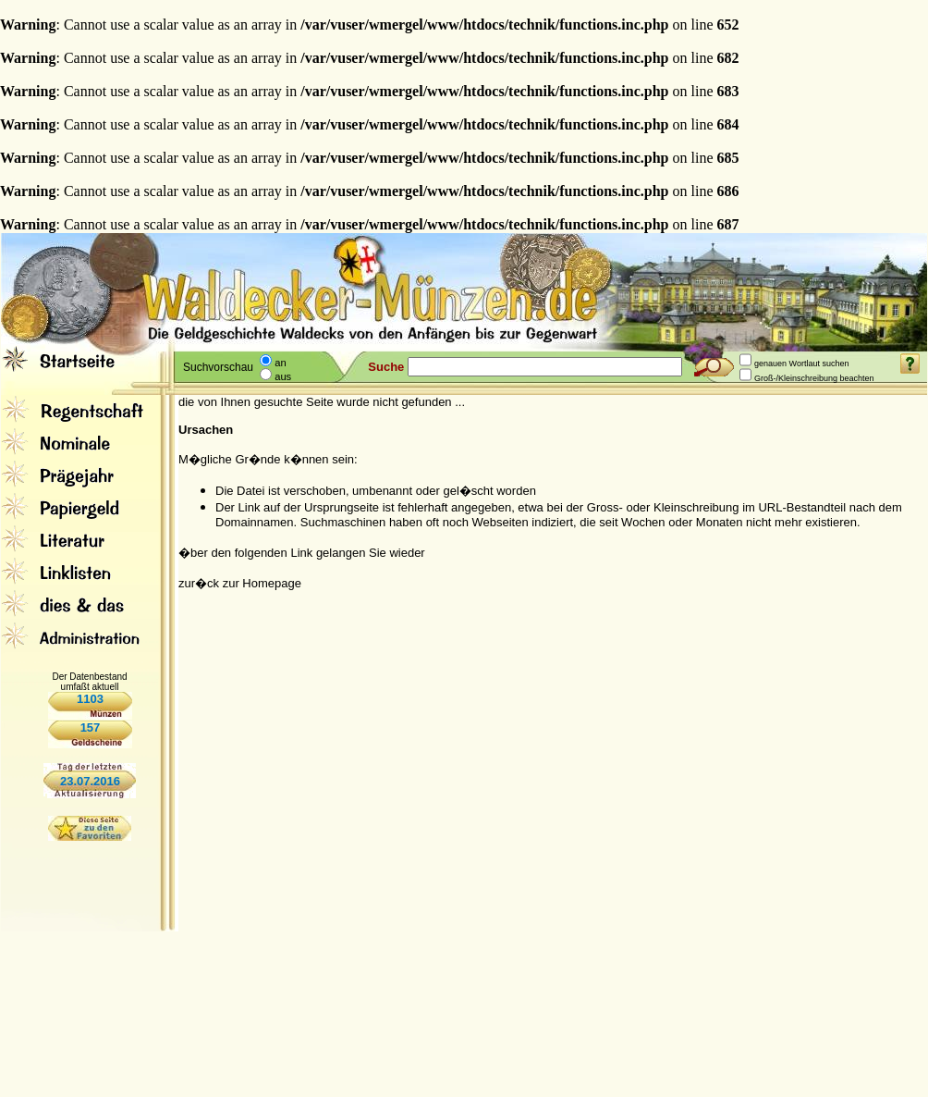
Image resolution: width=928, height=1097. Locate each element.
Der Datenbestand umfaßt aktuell (89, 682)
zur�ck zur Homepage (239, 583)
